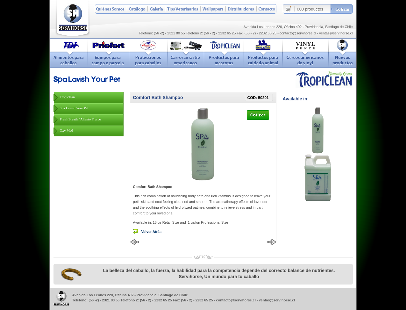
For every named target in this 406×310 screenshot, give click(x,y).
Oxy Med (66, 130)
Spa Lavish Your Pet (74, 108)
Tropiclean (67, 97)
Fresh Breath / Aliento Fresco (80, 119)
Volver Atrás (151, 232)
